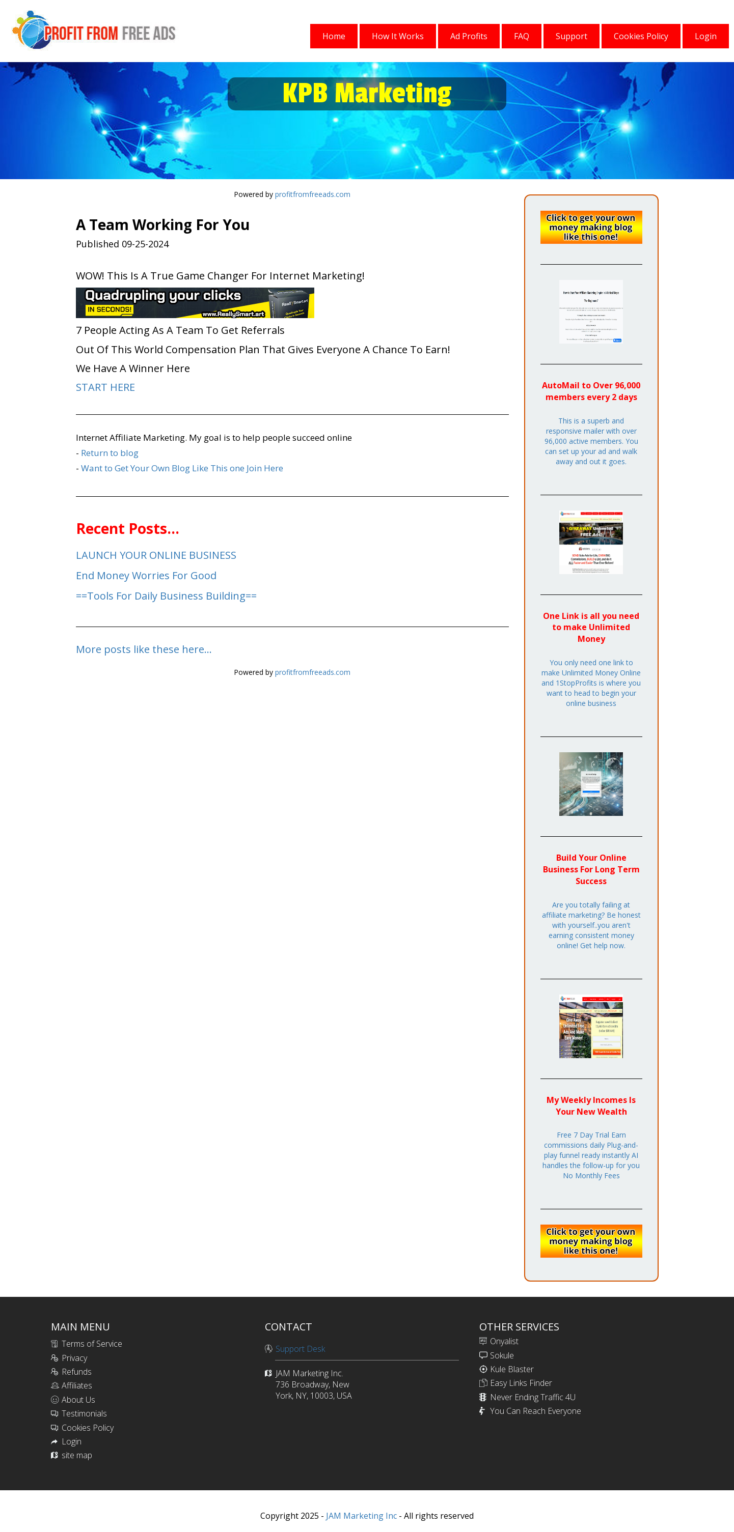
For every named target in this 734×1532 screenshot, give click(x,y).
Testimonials (84, 1413)
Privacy (74, 1358)
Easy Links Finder (521, 1382)
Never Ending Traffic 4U (533, 1397)
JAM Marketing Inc (360, 1515)
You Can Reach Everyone (535, 1410)
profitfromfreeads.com (312, 194)
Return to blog (110, 453)
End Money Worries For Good (146, 575)
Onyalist (504, 1341)
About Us (78, 1399)
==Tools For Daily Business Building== (166, 596)
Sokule (502, 1355)
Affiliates (77, 1385)
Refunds (77, 1371)
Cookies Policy (88, 1427)
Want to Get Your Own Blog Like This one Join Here (182, 468)
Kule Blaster (512, 1369)
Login (71, 1441)
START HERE (105, 387)
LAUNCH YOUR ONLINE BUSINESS (156, 555)
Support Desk (300, 1348)
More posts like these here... (144, 649)
